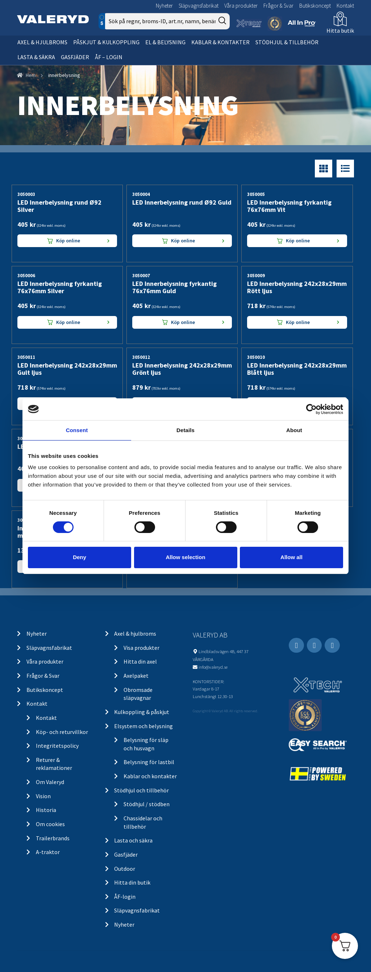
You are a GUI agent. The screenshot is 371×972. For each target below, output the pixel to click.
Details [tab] (185, 430)
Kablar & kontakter (220, 42)
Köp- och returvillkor (62, 731)
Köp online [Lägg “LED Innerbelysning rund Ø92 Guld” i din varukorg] (183, 240)
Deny (79, 557)
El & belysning (165, 42)
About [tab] (294, 430)
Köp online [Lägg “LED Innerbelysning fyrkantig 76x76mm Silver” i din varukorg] (68, 322)
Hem (31, 75)
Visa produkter (141, 647)
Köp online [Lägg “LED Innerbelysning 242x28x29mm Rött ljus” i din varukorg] (298, 322)
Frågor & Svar (278, 5)
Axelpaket (136, 675)
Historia (46, 809)
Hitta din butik (132, 882)
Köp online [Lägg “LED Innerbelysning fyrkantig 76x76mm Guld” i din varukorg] (183, 322)
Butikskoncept (315, 5)
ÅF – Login (108, 57)
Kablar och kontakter (150, 776)
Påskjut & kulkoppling (106, 42)
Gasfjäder (75, 57)
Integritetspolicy (57, 745)
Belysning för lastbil (149, 762)
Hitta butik (340, 30)
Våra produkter (241, 5)
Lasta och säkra (133, 840)
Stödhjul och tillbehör (141, 790)
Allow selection (185, 557)
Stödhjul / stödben (147, 804)
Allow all (291, 557)
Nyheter (164, 5)
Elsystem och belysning (143, 726)
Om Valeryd (50, 782)
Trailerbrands (53, 838)
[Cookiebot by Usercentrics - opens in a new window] (311, 408)
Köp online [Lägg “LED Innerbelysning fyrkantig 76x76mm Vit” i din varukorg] (298, 240)
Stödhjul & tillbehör (286, 42)
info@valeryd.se (213, 667)
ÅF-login (125, 896)
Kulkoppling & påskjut (141, 711)
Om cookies (50, 824)
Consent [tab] (77, 430)
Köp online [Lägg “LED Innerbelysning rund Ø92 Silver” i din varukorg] (68, 240)
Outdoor (124, 868)
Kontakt (345, 5)
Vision (43, 796)
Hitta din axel (140, 661)
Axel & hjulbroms (42, 42)
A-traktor (48, 852)
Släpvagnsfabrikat (198, 5)
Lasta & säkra (36, 57)
